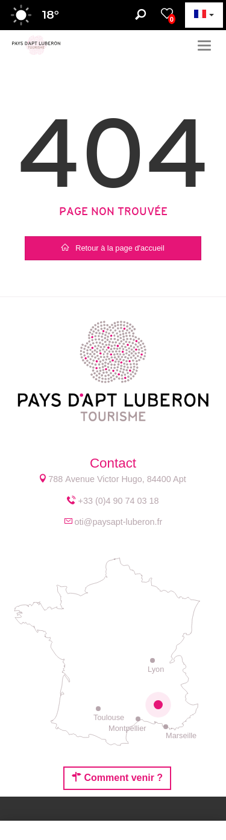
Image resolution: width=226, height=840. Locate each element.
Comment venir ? (117, 777)
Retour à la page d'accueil (113, 247)
